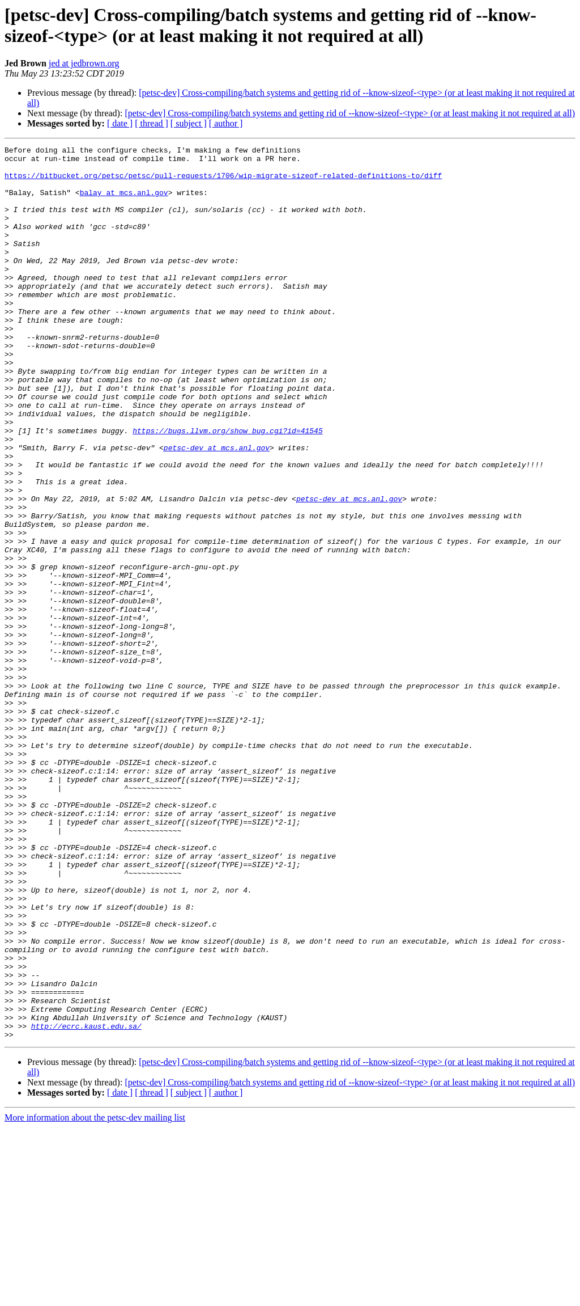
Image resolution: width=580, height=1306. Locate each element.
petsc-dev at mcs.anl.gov (217, 509)
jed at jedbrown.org (84, 63)
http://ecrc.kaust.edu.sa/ (86, 1203)
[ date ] (120, 123)
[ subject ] (188, 123)
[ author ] (226, 123)
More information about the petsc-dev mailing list (95, 1296)
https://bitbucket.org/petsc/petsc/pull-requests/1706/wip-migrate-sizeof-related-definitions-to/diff (223, 182)
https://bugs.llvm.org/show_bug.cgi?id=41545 (227, 488)
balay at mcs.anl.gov (124, 202)
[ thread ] (151, 123)
